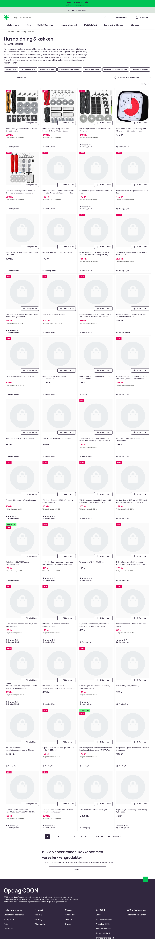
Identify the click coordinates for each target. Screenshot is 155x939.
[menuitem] (13, 25)
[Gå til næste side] (116, 836)
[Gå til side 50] (86, 836)
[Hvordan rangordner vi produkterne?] (115, 77)
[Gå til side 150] (102, 836)
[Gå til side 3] (58, 836)
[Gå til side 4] (64, 836)
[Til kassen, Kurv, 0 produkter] (142, 17)
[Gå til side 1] (47, 836)
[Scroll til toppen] (145, 879)
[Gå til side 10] (75, 836)
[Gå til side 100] (97, 836)
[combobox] (60, 17)
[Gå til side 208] (108, 836)
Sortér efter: (123, 77)
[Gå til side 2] (53, 836)
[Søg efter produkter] (105, 17)
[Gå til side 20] (80, 836)
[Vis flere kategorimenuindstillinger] (148, 25)
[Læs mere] (77, 869)
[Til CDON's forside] (6, 17)
